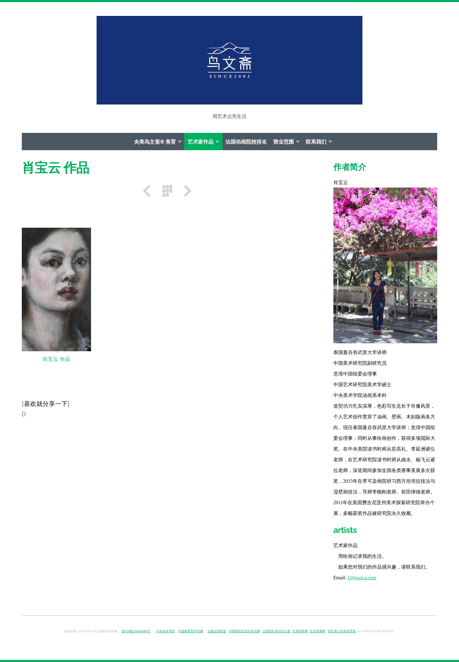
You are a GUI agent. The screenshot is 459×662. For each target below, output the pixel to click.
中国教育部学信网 (190, 631)
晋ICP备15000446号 (136, 631)
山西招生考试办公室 (276, 631)
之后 (185, 191)
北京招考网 (317, 631)
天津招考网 (300, 631)
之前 (149, 191)
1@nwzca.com (362, 577)
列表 (167, 191)
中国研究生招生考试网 (244, 631)
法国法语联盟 (216, 631)
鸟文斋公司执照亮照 (342, 631)
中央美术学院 (165, 631)
